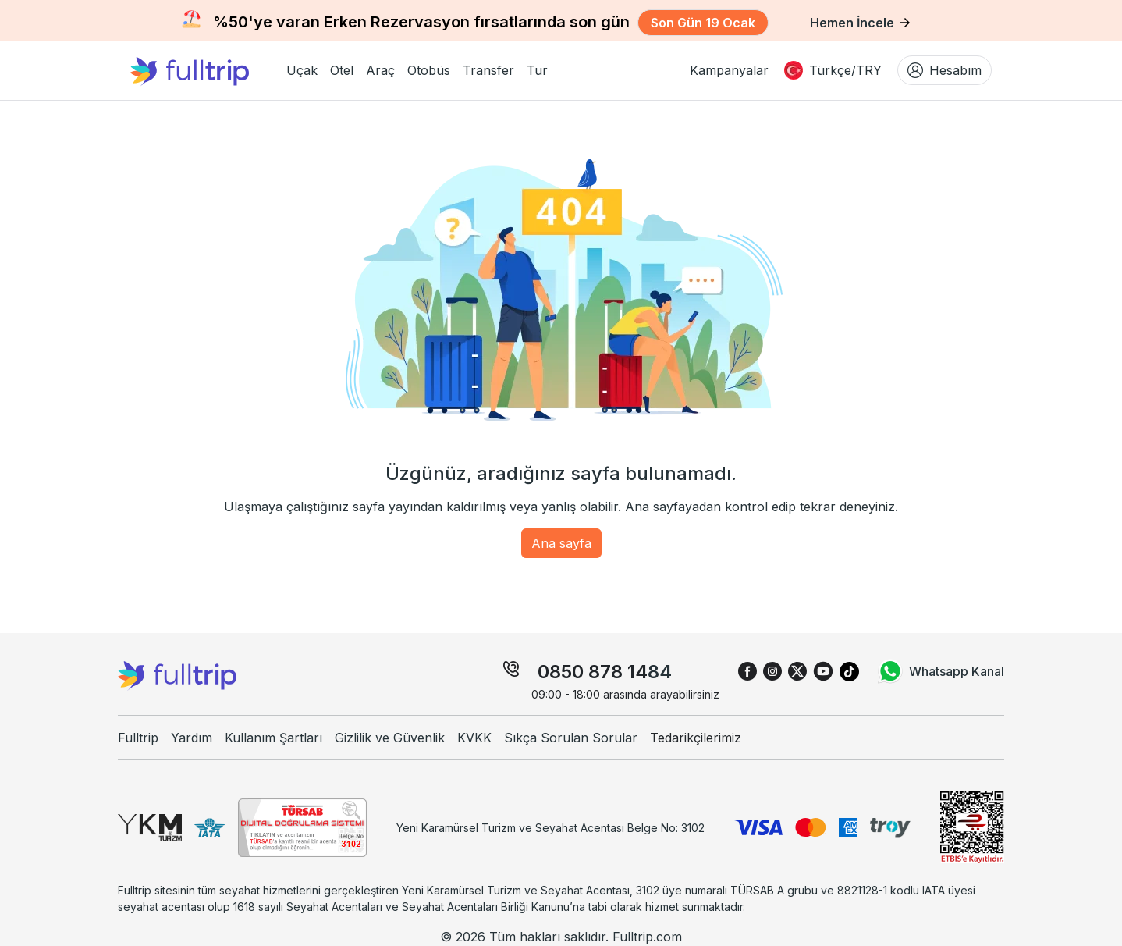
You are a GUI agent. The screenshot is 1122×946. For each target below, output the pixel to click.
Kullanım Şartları (273, 737)
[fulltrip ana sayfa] (202, 70)
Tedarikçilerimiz (695, 737)
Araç (380, 70)
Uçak (302, 70)
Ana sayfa (561, 543)
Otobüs (428, 70)
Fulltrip (138, 737)
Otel (341, 70)
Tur (537, 70)
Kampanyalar (729, 70)
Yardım (191, 737)
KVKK (474, 737)
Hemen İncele (860, 22)
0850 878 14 (593, 671)
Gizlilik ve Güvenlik (390, 737)
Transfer (488, 70)
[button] (302, 70)
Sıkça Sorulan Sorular (570, 737)
